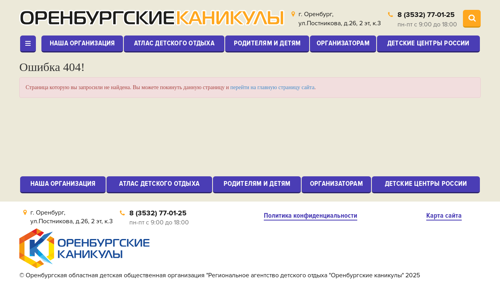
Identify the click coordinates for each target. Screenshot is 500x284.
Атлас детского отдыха (174, 43)
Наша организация (82, 43)
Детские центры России (428, 43)
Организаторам (343, 43)
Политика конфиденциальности (310, 215)
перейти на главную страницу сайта (272, 87)
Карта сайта (444, 215)
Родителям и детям (267, 43)
